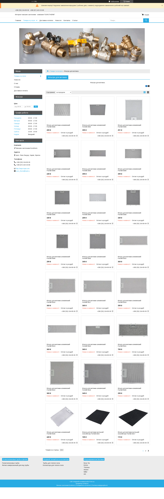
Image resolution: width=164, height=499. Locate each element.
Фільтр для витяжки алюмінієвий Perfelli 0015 (129, 257)
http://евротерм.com (22, 168)
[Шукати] (146, 20)
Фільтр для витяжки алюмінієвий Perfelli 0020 (94, 345)
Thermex (87, 467)
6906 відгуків (115, 1)
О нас (16, 83)
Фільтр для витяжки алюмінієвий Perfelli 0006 (58, 126)
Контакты (66, 20)
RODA (86, 465)
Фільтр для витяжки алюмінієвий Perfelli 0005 (94, 126)
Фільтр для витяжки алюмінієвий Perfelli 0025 (129, 389)
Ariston (86, 469)
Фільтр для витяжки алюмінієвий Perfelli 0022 (58, 389)
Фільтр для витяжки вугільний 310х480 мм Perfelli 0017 (128, 433)
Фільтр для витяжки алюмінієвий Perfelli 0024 (94, 389)
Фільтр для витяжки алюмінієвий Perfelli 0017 (94, 301)
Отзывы (17, 87)
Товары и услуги (29, 20)
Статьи (74, 20)
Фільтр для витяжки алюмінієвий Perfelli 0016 (58, 301)
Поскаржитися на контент (83, 485)
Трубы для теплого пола (51, 463)
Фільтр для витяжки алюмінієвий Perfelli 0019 (58, 345)
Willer (85, 472)
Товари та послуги (56, 71)
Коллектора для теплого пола (53, 465)
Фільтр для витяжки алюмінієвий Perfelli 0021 (129, 345)
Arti (85, 474)
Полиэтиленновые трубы (10, 463)
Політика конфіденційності (100, 485)
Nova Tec (87, 463)
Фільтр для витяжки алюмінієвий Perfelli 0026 (58, 433)
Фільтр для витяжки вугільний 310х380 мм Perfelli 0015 (93, 433)
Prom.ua (91, 481)
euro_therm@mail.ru (23, 171)
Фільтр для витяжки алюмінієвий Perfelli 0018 (129, 301)
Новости (58, 20)
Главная (18, 20)
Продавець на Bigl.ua (82, 483)
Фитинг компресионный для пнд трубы (15, 465)
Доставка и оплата (46, 20)
